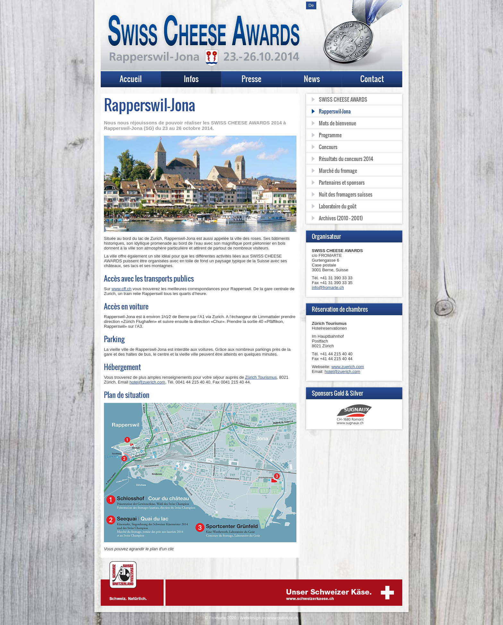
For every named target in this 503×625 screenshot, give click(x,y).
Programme (330, 135)
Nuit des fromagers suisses (345, 194)
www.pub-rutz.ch (282, 617)
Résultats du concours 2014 (346, 159)
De (311, 5)
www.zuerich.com (347, 366)
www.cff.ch (122, 288)
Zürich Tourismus (261, 377)
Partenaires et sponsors (342, 182)
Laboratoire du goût (337, 206)
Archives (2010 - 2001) (341, 218)
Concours (328, 147)
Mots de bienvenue (337, 123)
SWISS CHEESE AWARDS (343, 99)
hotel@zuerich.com (147, 382)
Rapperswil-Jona (335, 111)
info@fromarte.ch (328, 287)
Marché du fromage (338, 170)
